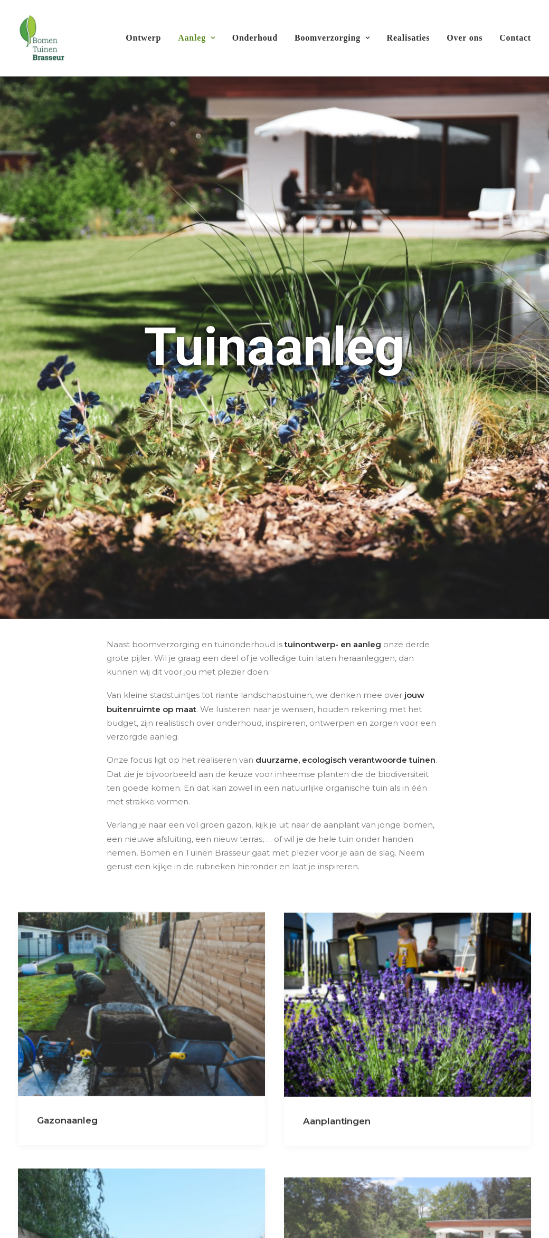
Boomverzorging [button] (332, 37)
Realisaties (408, 37)
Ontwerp (143, 37)
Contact (515, 37)
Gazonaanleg (67, 1014)
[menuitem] (147, 38)
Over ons (464, 37)
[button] (141, 898)
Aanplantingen (337, 1018)
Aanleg (196, 37)
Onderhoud (255, 37)
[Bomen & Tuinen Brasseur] (41, 38)
